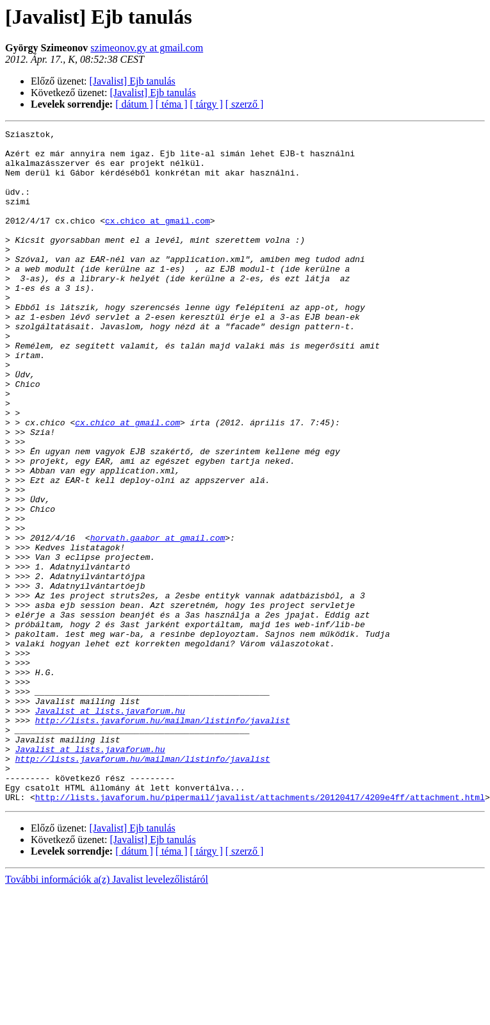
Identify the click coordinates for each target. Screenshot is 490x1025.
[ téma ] (172, 104)
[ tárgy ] (206, 104)
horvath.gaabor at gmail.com (157, 620)
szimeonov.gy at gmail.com (146, 47)
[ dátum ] (134, 104)
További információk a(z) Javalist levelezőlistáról (106, 1013)
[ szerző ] (244, 104)
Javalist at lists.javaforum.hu (110, 827)
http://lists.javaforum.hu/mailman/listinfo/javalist (162, 839)
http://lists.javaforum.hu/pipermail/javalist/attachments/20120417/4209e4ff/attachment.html (260, 931)
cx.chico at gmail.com (157, 239)
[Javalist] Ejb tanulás (133, 81)
